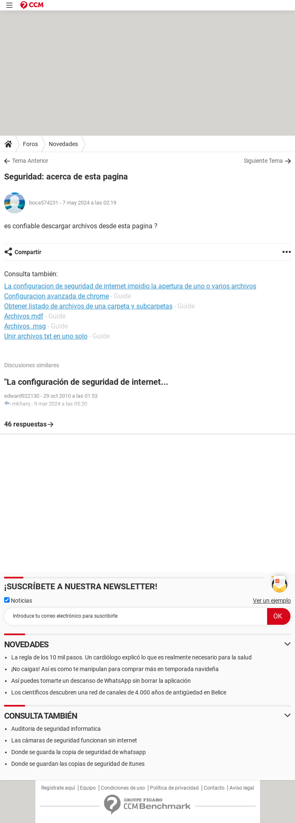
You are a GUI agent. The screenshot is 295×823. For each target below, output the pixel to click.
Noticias (18, 600)
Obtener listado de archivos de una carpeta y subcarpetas (88, 306)
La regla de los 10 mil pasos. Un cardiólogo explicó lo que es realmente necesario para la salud (131, 657)
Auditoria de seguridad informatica (56, 728)
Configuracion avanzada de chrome (56, 296)
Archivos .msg (25, 326)
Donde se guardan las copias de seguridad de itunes (78, 763)
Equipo (88, 788)
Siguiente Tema (263, 160)
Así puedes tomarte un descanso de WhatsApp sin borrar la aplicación (101, 680)
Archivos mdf (23, 316)
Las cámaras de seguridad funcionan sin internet (74, 740)
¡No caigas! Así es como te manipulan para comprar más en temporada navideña (115, 669)
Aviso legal (242, 788)
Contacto (214, 788)
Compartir (28, 252)
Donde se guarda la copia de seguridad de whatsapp (78, 752)
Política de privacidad (174, 788)
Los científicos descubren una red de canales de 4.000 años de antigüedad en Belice (118, 692)
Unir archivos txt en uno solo (46, 336)
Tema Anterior (30, 160)
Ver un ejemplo (272, 600)
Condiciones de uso (123, 788)
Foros (30, 144)
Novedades (63, 144)
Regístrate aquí (58, 788)
